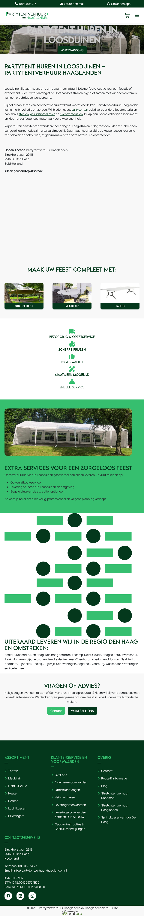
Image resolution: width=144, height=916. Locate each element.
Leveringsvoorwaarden (70, 805)
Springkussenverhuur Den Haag (119, 819)
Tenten (13, 771)
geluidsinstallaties (42, 114)
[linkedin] (20, 896)
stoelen (24, 114)
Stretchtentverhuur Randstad (115, 795)
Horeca (13, 801)
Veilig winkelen (65, 797)
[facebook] (8, 896)
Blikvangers (16, 816)
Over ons (61, 775)
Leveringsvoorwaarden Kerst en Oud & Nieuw (70, 814)
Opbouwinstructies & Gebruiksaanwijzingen (70, 826)
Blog (104, 786)
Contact (106, 771)
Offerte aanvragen (67, 790)
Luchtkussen (17, 808)
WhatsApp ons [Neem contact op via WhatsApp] (72, 50)
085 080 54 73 (27, 866)
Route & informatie (114, 778)
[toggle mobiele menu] (137, 15)
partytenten (79, 109)
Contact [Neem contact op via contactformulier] (56, 711)
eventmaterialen (71, 114)
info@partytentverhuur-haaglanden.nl (40, 870)
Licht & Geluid (17, 786)
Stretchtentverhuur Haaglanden (115, 807)
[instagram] (32, 896)
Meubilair (14, 778)
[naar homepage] (27, 15)
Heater (13, 793)
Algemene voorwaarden (71, 782)
